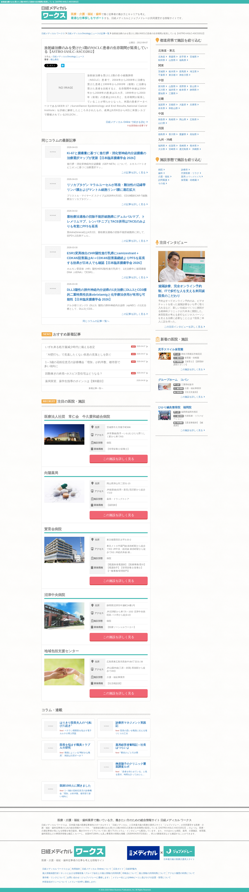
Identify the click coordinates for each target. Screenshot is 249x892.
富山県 (194, 86)
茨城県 (162, 71)
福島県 (183, 60)
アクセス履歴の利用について (181, 873)
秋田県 (162, 60)
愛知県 (162, 93)
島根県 (173, 119)
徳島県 (162, 134)
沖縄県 (196, 149)
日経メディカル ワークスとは (56, 869)
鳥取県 (162, 119)
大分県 (162, 149)
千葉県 (162, 75)
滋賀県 (162, 104)
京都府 (173, 104)
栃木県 (173, 71)
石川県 (162, 89)
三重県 (173, 93)
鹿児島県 (184, 149)
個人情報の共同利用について (152, 873)
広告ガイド (118, 869)
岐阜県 (183, 89)
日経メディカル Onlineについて (96, 869)
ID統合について (129, 873)
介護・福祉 (165, 176)
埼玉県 (194, 71)
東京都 (173, 75)
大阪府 (183, 104)
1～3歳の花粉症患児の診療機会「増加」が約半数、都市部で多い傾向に (76, 793)
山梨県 (173, 86)
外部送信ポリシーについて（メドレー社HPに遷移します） (69, 882)
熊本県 (194, 145)
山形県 (173, 60)
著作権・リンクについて (53, 877)
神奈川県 (184, 75)
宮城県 (194, 56)
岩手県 (183, 56)
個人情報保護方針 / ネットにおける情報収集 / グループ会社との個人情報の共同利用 (81, 873)
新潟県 (162, 86)
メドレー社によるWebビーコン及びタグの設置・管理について (142, 877)
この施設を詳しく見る (118, 459)
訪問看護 (163, 180)
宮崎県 (173, 149)
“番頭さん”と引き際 (129, 752)
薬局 (192, 176)
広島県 (194, 119)
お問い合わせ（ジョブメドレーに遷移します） (89, 877)
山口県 (162, 123)
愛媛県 (183, 134)
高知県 (194, 134)
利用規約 (76, 869)
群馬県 (183, 71)
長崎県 (183, 145)
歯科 (161, 173)
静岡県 (194, 89)
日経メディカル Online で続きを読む (127, 122)
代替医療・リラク (191, 173)
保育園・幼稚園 (190, 180)
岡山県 (183, 119)
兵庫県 (194, 104)
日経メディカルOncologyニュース (68, 56)
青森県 (173, 56)
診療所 (185, 169)
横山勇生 (54, 59)
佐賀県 (173, 145)
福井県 (173, 89)
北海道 (162, 56)
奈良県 (162, 108)
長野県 (183, 86)
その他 (162, 183)
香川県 (173, 134)
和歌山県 (174, 108)
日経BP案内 (131, 869)
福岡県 (162, 145)
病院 (161, 169)
